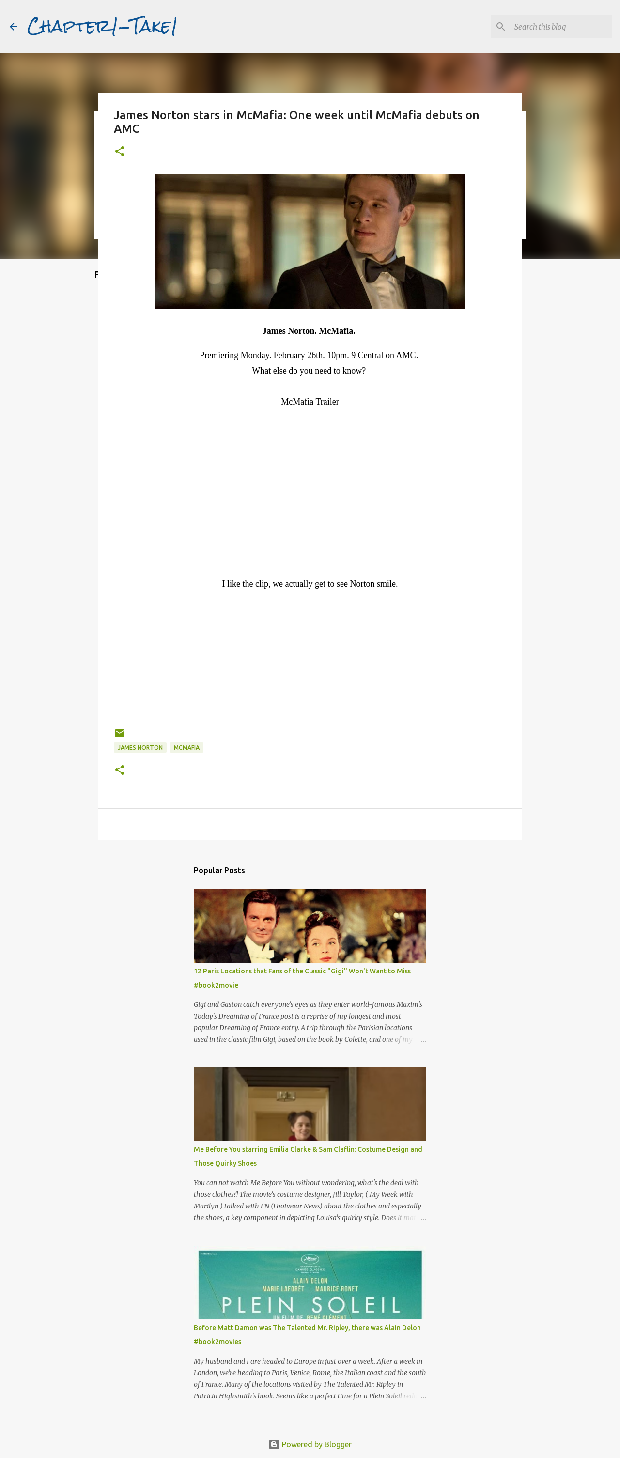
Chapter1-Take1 (102, 26)
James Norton (140, 747)
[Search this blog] (561, 26)
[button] (119, 151)
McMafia (187, 747)
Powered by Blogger (310, 1444)
